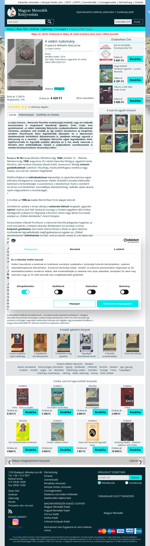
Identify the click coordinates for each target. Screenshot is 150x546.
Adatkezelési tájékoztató (57, 498)
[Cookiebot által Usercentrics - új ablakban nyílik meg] (126, 240)
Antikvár (34, 29)
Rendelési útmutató (55, 483)
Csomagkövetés (107, 2)
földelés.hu (132, 541)
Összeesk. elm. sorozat (20, 505)
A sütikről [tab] (119, 249)
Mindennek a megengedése (117, 303)
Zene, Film (21, 29)
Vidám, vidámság (80, 373)
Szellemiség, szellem (76, 370)
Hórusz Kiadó (51, 514)
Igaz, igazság (126, 367)
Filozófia (103, 367)
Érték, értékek (106, 373)
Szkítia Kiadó (51, 517)
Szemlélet (92, 370)
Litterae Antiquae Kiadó (57, 521)
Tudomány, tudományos (48, 373)
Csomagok (60, 29)
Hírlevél (139, 2)
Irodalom (23, 370)
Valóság (66, 373)
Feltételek (92, 367)
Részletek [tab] (75, 249)
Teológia (103, 370)
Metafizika (59, 370)
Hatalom (114, 367)
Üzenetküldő (89, 2)
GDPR (76, 2)
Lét (50, 370)
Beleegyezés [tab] (31, 249)
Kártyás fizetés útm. (52, 2)
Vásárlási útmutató (28, 2)
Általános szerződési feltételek (61, 494)
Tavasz (73, 29)
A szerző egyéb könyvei (121, 110)
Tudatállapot (125, 370)
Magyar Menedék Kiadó (57, 506)
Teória (113, 370)
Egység (68, 367)
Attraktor (89, 363)
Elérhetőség (125, 2)
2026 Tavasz (86, 29)
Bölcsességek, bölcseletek (50, 367)
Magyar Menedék (113, 513)
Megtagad (74, 303)
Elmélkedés (80, 367)
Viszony (94, 373)
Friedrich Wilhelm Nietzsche (70, 363)
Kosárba (135, 59)
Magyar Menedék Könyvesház (41, 12)
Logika (43, 370)
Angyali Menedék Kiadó (57, 510)
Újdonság (47, 29)
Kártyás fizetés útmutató (57, 487)
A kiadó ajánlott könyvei (75, 329)
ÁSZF (68, 2)
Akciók (11, 501)
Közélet (34, 370)
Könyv (10, 29)
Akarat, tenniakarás (27, 367)
